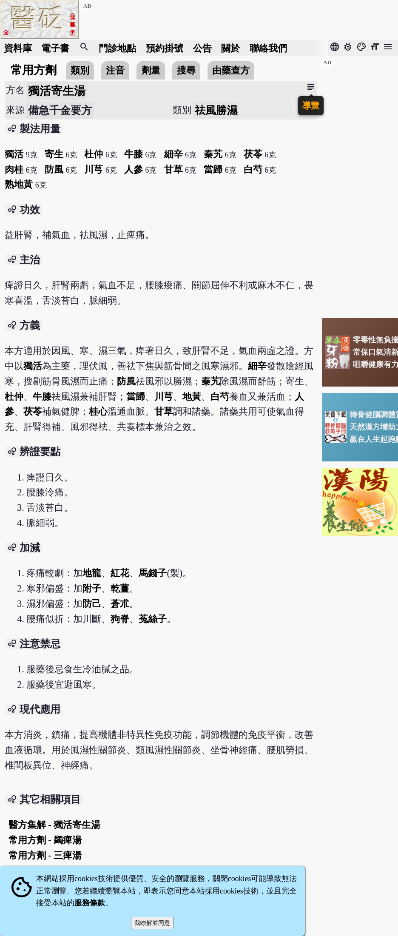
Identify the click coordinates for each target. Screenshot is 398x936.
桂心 (98, 411)
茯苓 (253, 154)
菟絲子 (153, 619)
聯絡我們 (268, 48)
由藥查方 (231, 70)
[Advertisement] (360, 184)
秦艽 (213, 154)
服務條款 (89, 903)
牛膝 (133, 154)
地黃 (191, 396)
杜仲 (93, 154)
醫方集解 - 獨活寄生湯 (55, 824)
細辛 (173, 154)
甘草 (173, 169)
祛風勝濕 (216, 110)
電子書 (55, 48)
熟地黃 (19, 184)
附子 (91, 588)
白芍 (253, 169)
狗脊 (120, 619)
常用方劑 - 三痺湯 (45, 855)
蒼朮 (120, 603)
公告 (202, 48)
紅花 (120, 573)
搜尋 (186, 70)
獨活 (14, 154)
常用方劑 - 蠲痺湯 (45, 840)
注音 (115, 70)
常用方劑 (34, 70)
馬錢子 (153, 573)
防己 (91, 603)
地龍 (91, 573)
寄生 (54, 154)
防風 (54, 169)
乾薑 (120, 588)
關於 (230, 48)
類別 (80, 70)
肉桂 (14, 169)
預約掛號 (164, 48)
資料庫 (18, 48)
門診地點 (117, 48)
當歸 (213, 169)
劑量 (151, 70)
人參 (133, 169)
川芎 (93, 169)
